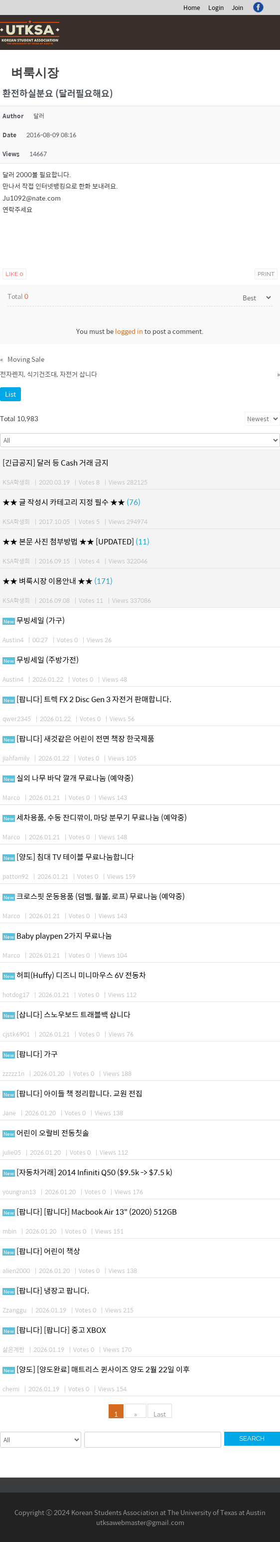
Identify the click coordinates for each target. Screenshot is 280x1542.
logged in (129, 331)
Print (266, 273)
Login (216, 7)
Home (191, 7)
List (10, 394)
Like (14, 273)
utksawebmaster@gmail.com (140, 1522)
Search (252, 1438)
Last (159, 1413)
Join (237, 7)
